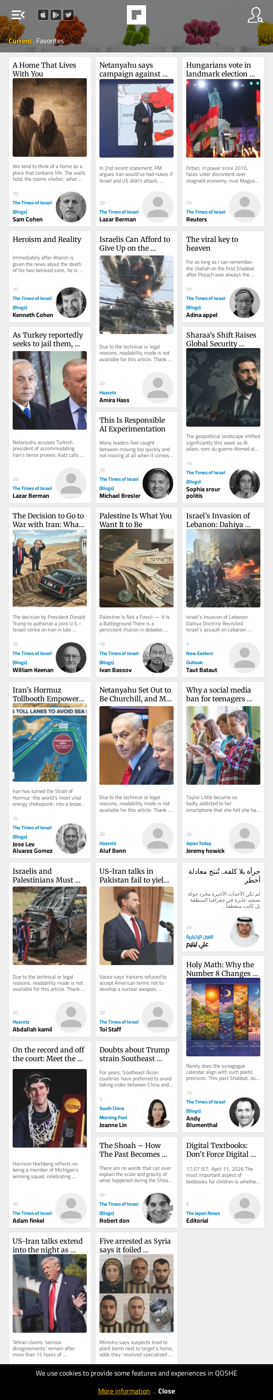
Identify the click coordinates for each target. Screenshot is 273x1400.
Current (21, 40)
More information (124, 1390)
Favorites (50, 40)
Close (166, 1390)
